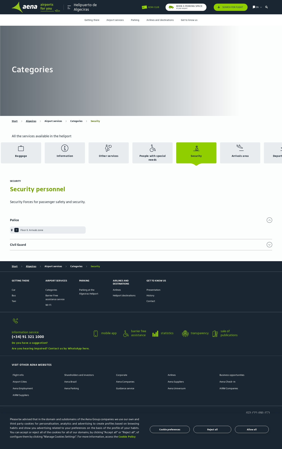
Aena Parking (71, 388)
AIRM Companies (229, 388)
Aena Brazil (70, 381)
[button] (69, 7)
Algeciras (31, 121)
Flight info (18, 375)
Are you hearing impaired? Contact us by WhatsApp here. (50, 348)
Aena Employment (23, 388)
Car (13, 289)
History (150, 295)
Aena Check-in (227, 381)
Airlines (117, 289)
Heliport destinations (124, 295)
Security (95, 121)
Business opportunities (232, 375)
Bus (14, 295)
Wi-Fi (48, 304)
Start (15, 121)
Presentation (153, 289)
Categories (76, 121)
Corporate (121, 375)
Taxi (14, 301)
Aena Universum (177, 388)
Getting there (92, 20)
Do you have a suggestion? (30, 342)
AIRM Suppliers (21, 395)
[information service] (50, 323)
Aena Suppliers (176, 381)
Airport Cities (20, 381)
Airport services (115, 20)
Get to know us (189, 20)
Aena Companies (125, 381)
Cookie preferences (169, 429)
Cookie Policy (127, 436)
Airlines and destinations (160, 20)
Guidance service (125, 388)
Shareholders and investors (79, 375)
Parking (135, 20)
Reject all (212, 429)
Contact (151, 301)
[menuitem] (92, 20)
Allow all (252, 429)
